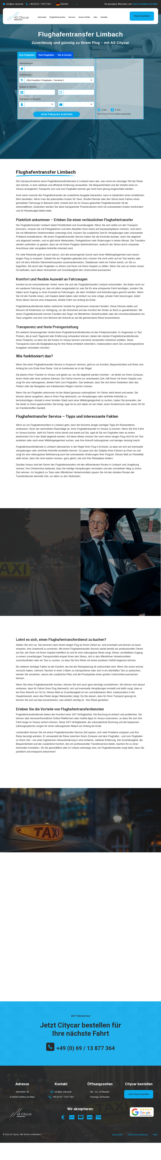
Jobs (105, 17)
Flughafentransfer (61, 17)
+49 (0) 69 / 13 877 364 (85, 1050)
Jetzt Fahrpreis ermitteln (57, 114)
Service (77, 17)
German (62, 4)
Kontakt (115, 17)
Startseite (43, 17)
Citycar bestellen (141, 16)
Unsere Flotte (92, 17)
